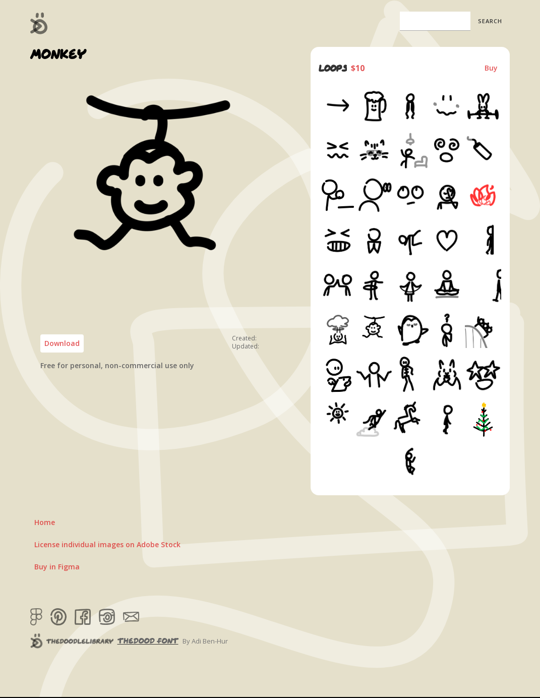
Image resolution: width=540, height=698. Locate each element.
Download (62, 343)
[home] (39, 23)
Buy (491, 68)
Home (44, 522)
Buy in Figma (57, 566)
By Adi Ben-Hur (205, 641)
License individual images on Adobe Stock (107, 544)
